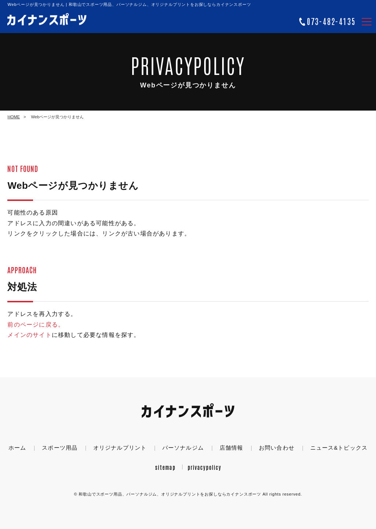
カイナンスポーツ (170, 494)
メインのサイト (29, 335)
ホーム (17, 448)
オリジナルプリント (120, 448)
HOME (13, 117)
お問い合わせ (276, 448)
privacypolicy (204, 467)
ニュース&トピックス (339, 448)
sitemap (165, 467)
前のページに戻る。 (35, 324)
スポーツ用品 (59, 448)
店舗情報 (231, 448)
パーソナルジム (183, 448)
